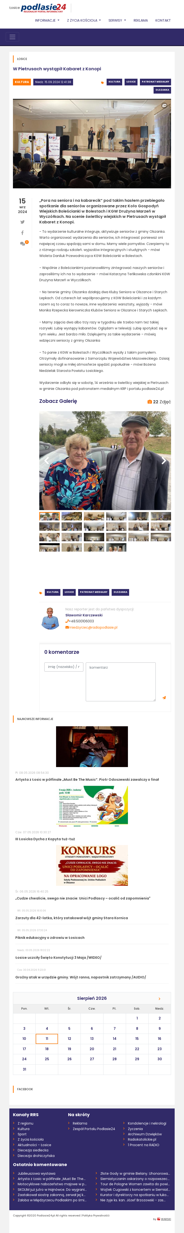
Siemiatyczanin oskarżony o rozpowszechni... (135, 1178)
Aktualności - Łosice (34, 1145)
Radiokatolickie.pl (142, 1139)
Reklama (141, 20)
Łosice (14, 7)
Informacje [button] (46, 20)
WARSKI (166, 1219)
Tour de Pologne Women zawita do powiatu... (135, 1184)
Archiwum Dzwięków (145, 1134)
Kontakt (163, 20)
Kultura (22, 82)
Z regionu (25, 1123)
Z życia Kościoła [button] (82, 20)
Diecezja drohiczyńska (36, 1155)
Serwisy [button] (116, 20)
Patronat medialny (155, 81)
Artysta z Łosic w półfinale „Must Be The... (52, 1178)
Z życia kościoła (31, 1139)
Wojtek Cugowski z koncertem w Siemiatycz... (135, 1189)
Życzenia (135, 1128)
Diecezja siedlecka (33, 1150)
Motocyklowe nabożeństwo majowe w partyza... (53, 1184)
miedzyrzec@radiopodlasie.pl (91, 627)
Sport (22, 1134)
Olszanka (162, 90)
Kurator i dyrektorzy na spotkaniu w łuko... (134, 1194)
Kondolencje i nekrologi (147, 1123)
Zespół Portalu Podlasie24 (94, 1128)
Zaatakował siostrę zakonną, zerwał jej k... (52, 1194)
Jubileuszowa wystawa (36, 1173)
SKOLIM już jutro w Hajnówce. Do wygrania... (53, 1189)
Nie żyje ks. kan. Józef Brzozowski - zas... (133, 1200)
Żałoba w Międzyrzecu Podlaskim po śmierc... (53, 1200)
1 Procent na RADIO (143, 1145)
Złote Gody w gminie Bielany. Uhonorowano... (135, 1173)
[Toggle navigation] (12, 37)
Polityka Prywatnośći (95, 1215)
